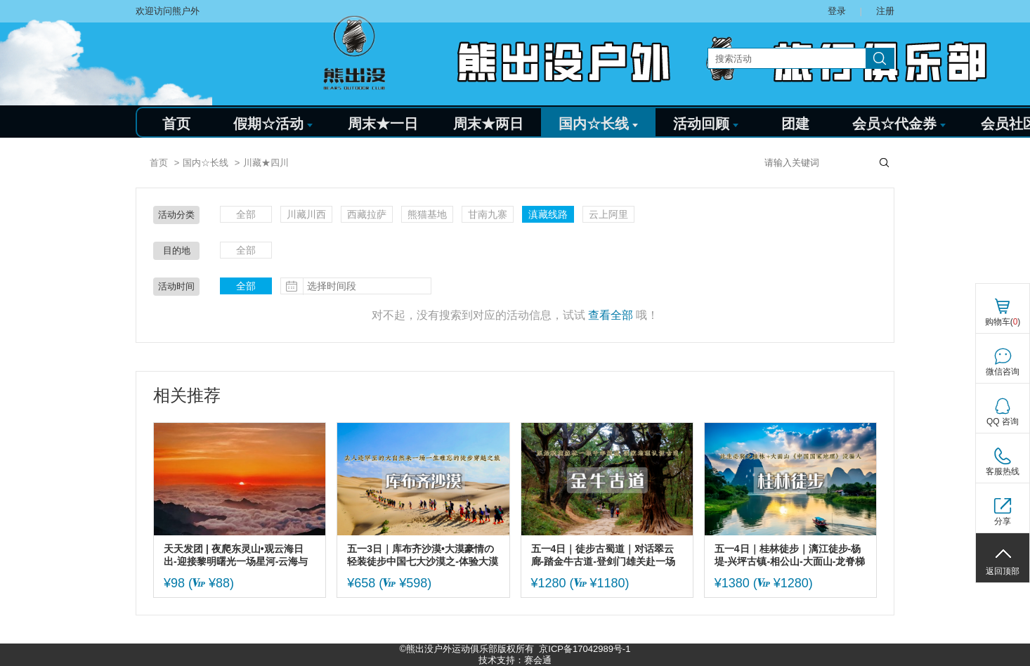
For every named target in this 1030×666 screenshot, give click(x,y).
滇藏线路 (548, 214)
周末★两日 (488, 123)
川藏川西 (306, 214)
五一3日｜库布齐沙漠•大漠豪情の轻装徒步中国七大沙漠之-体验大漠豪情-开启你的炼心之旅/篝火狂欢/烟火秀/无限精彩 (422, 555)
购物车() (1003, 322)
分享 (1002, 521)
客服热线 (1002, 471)
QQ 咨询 (1002, 421)
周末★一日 (383, 123)
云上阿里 (608, 214)
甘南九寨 (487, 214)
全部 (246, 214)
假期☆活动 (273, 123)
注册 (885, 11)
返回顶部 (1002, 571)
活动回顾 (705, 123)
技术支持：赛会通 (515, 660)
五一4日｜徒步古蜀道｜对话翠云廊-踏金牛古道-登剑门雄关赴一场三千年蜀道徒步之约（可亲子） (603, 555)
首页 (176, 123)
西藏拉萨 (366, 214)
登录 (837, 11)
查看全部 (610, 315)
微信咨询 (1002, 372)
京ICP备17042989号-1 (584, 649)
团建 (795, 123)
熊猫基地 (427, 214)
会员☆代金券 (899, 123)
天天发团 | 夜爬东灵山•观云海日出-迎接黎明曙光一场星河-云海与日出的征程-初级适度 (236, 555)
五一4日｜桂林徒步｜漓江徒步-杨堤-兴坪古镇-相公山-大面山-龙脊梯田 (790, 555)
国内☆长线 (598, 123)
